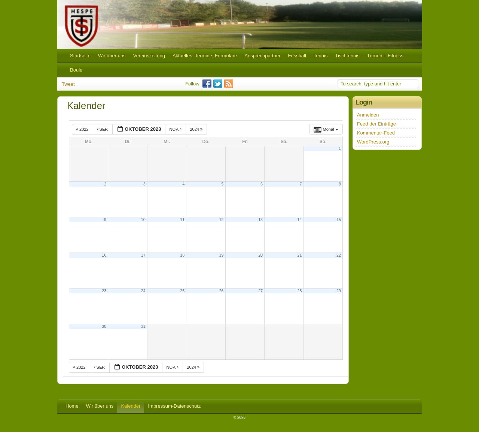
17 (143, 255)
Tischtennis (347, 55)
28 (300, 290)
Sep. (103, 129)
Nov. (176, 129)
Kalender (130, 406)
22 (338, 255)
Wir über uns (112, 55)
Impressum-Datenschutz (174, 406)
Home (72, 406)
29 (338, 290)
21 (300, 255)
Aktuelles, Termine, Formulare (205, 55)
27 (260, 290)
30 (104, 326)
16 (104, 255)
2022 (83, 129)
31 (143, 326)
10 (143, 219)
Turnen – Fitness (385, 55)
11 (182, 219)
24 (143, 290)
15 (338, 219)
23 (104, 290)
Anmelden (368, 115)
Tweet (68, 84)
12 (221, 219)
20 (260, 255)
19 (221, 255)
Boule (76, 70)
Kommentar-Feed (376, 133)
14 (300, 219)
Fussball (297, 55)
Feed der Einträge (376, 124)
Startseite (80, 55)
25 (182, 290)
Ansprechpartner (262, 55)
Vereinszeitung (149, 55)
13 (260, 219)
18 (182, 255)
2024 (197, 129)
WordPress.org (373, 142)
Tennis (321, 55)
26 (221, 290)
